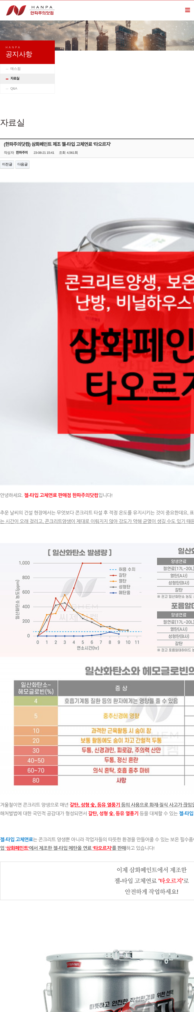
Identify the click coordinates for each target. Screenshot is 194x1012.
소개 (11, 960)
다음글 (22, 164)
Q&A (13, 88)
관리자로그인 (33, 960)
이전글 (7, 164)
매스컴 (15, 69)
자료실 (14, 78)
